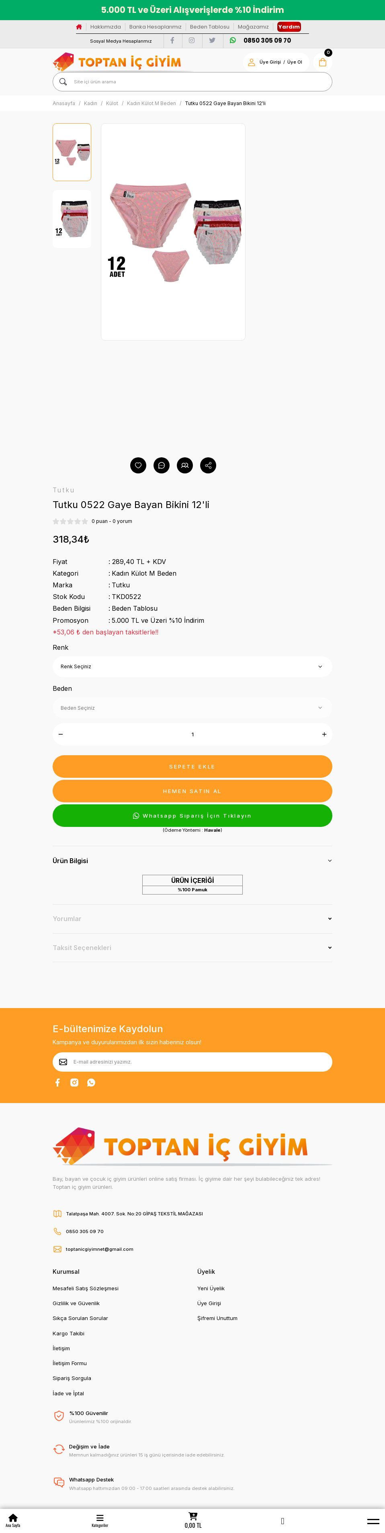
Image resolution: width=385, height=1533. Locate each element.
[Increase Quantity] (324, 734)
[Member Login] (282, 1521)
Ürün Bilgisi (70, 861)
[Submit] (63, 1062)
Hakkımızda (105, 27)
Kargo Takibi (68, 1333)
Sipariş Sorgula (72, 1378)
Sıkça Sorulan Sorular (80, 1318)
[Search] (192, 81)
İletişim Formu (70, 1363)
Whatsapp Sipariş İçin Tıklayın (192, 815)
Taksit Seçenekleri (82, 948)
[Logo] (123, 62)
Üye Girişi (209, 1303)
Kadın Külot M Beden (144, 573)
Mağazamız (253, 27)
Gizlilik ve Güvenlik (76, 1303)
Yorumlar (67, 919)
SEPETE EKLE (192, 766)
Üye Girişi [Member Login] (270, 62)
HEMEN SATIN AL (192, 791)
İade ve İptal (68, 1393)
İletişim (61, 1348)
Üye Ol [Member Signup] (294, 62)
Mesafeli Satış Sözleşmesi (86, 1288)
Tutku (121, 585)
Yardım (289, 27)
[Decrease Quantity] (61, 734)
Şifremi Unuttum (217, 1318)
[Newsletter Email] (192, 1062)
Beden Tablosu (209, 27)
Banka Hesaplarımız (155, 27)
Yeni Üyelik (211, 1288)
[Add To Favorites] (138, 465)
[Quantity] (192, 734)
